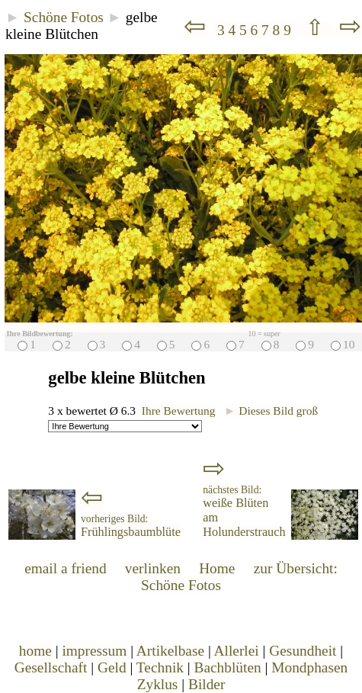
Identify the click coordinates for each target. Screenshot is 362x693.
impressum (94, 651)
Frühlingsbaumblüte (131, 526)
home (35, 651)
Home (217, 568)
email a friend (65, 568)
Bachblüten (227, 667)
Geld (112, 667)
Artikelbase (170, 651)
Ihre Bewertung (179, 410)
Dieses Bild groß (271, 410)
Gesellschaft (51, 667)
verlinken (153, 568)
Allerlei (236, 651)
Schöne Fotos (64, 17)
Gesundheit (302, 651)
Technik (160, 667)
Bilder (206, 684)
